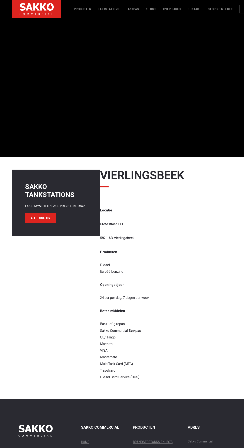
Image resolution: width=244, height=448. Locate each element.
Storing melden (220, 9)
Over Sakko (172, 9)
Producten (82, 9)
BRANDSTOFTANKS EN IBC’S (153, 442)
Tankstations (108, 9)
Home (85, 442)
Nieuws (151, 9)
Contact (194, 9)
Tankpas (132, 9)
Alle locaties (40, 218)
